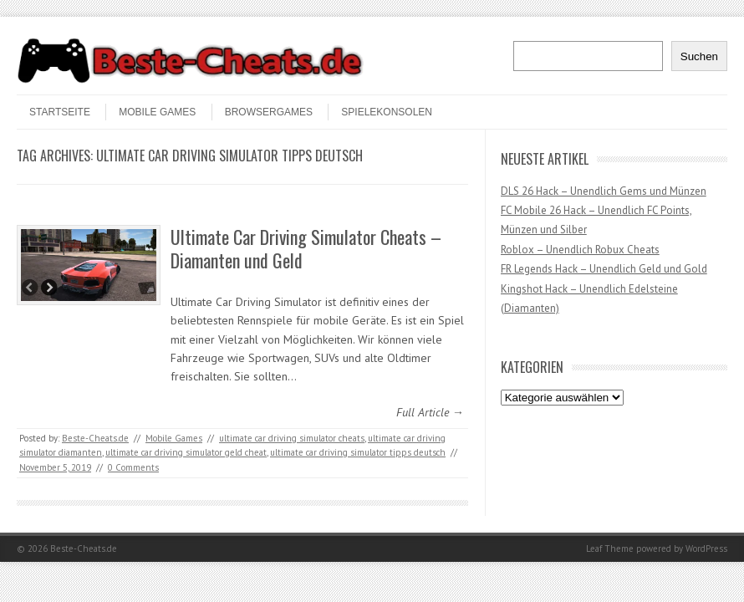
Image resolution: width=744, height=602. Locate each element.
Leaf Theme (610, 548)
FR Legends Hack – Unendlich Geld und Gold (604, 269)
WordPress (706, 548)
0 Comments (133, 467)
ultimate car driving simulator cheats (291, 438)
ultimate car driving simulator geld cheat (186, 452)
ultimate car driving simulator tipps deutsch (358, 452)
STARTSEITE (59, 112)
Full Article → (430, 412)
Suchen (699, 56)
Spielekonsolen (386, 112)
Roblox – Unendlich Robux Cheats (580, 249)
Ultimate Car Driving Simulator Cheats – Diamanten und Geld (306, 248)
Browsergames (269, 112)
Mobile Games (157, 112)
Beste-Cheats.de (95, 438)
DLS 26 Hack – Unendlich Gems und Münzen (603, 191)
